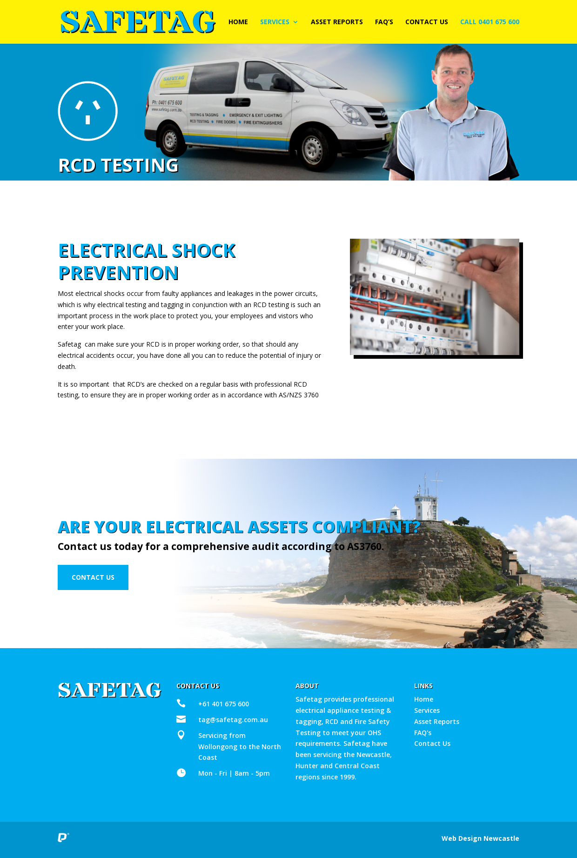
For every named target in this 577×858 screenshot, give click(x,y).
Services (274, 22)
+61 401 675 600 (223, 703)
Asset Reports (337, 22)
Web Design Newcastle (480, 838)
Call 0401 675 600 (489, 22)
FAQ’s (384, 22)
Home (238, 22)
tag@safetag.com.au (233, 719)
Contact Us (426, 22)
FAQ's (422, 732)
